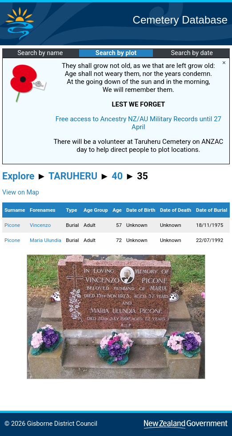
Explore (18, 176)
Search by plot (116, 53)
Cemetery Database (180, 20)
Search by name (40, 53)
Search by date (191, 53)
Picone (12, 225)
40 (117, 176)
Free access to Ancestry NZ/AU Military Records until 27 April (138, 123)
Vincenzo (40, 225)
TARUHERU (72, 176)
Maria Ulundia (45, 240)
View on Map (20, 192)
